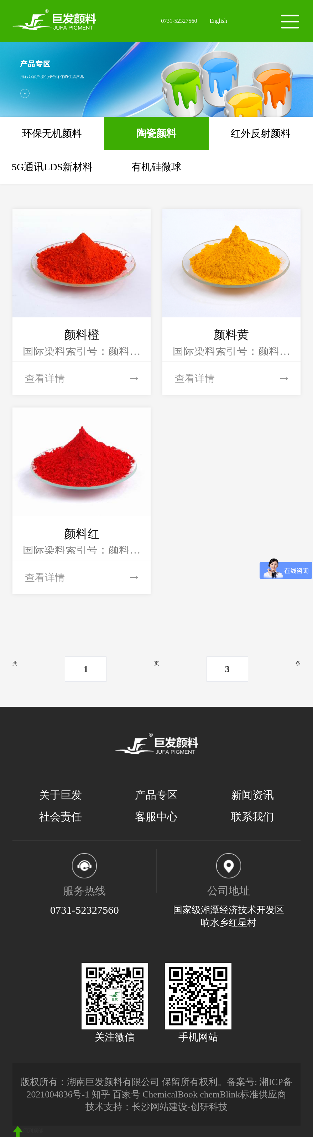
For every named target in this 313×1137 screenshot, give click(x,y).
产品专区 (156, 795)
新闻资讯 (252, 795)
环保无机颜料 (52, 133)
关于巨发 (60, 795)
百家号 (126, 1094)
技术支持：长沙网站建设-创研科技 (156, 1107)
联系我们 (252, 817)
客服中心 (156, 817)
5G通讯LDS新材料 (52, 166)
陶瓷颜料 (156, 133)
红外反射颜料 (261, 133)
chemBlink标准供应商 (243, 1094)
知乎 (101, 1094)
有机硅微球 (156, 166)
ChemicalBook (170, 1094)
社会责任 (60, 817)
